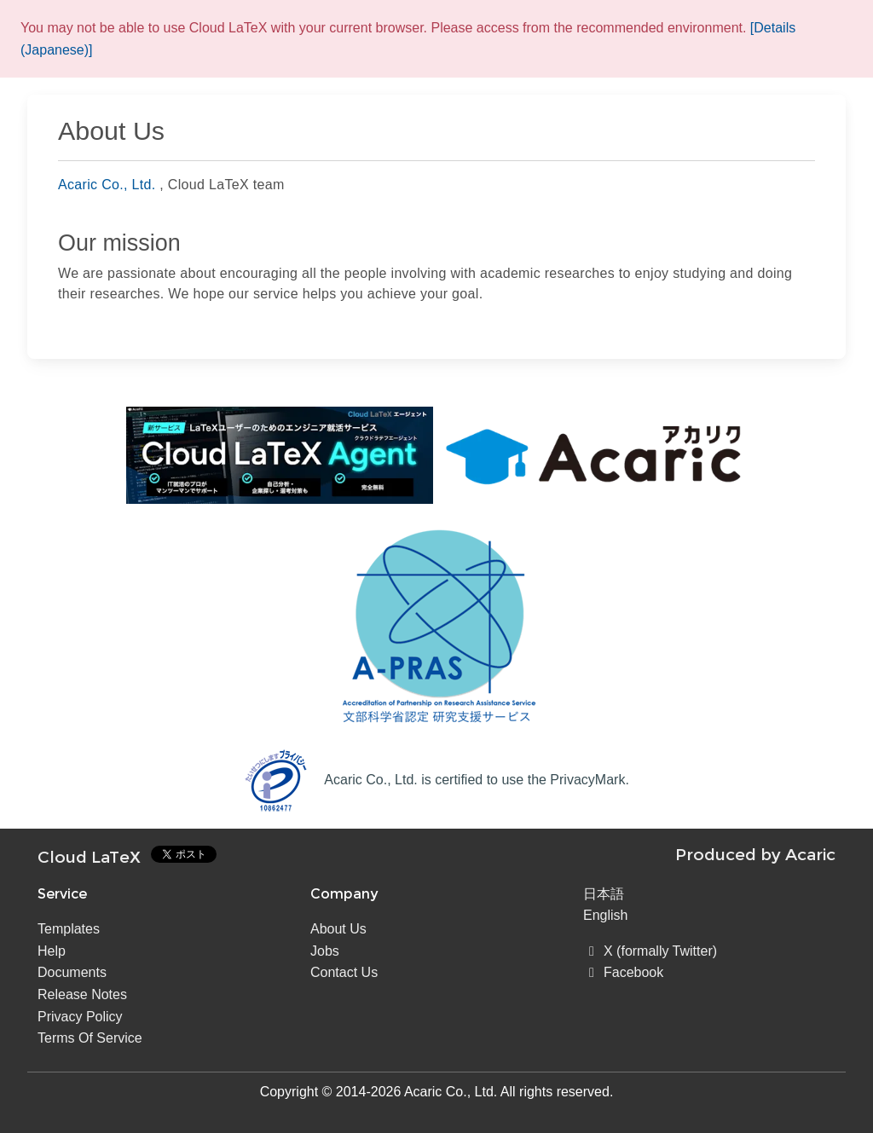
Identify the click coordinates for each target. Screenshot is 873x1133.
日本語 (603, 894)
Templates (69, 929)
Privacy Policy (80, 1016)
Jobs (324, 951)
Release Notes (82, 994)
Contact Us (344, 972)
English (605, 915)
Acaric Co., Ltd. (107, 184)
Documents (72, 972)
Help (52, 951)
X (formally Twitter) (650, 951)
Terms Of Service (90, 1038)
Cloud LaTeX (89, 857)
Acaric (810, 854)
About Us (338, 929)
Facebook (623, 972)
